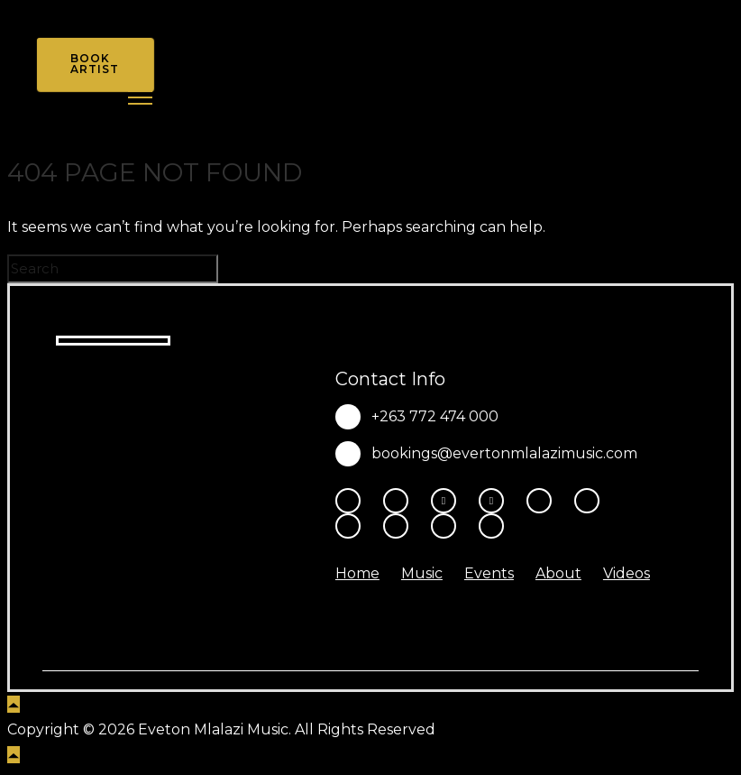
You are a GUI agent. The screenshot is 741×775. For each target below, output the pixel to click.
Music (422, 573)
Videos (626, 573)
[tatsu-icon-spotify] (352, 526)
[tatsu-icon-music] (400, 526)
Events (489, 573)
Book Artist (94, 63)
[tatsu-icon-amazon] (448, 526)
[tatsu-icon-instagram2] (400, 500)
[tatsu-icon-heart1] (491, 526)
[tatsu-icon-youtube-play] (543, 500)
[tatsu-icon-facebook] (352, 500)
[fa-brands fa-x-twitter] (496, 500)
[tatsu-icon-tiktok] (591, 500)
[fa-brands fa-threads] (448, 500)
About (558, 573)
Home (357, 573)
